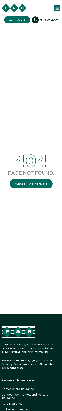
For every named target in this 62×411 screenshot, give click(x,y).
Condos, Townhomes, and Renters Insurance (25, 396)
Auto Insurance (12, 404)
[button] (57, 8)
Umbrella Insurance (15, 409)
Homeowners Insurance (18, 389)
